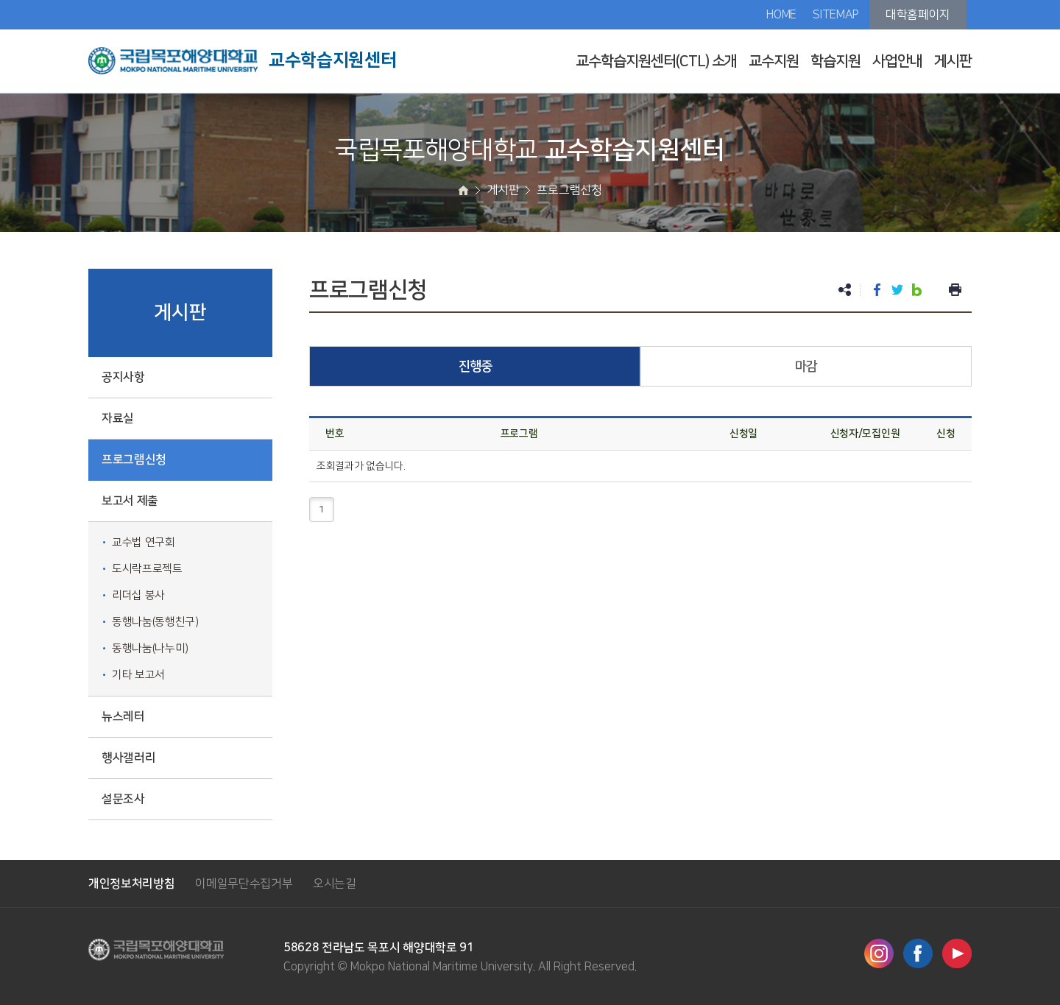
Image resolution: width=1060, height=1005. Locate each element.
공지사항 (123, 377)
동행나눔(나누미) (150, 648)
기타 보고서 (138, 675)
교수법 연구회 (143, 542)
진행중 (475, 366)
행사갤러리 (128, 757)
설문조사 (123, 798)
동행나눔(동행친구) (155, 622)
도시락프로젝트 (147, 569)
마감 (806, 366)
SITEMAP (836, 14)
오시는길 (334, 883)
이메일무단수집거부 (243, 883)
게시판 (953, 61)
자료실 (118, 418)
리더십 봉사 (138, 595)
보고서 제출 (130, 500)
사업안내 (897, 61)
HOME (781, 14)
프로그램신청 (134, 459)
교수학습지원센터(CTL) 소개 (656, 61)
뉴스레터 (123, 716)
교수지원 (774, 61)
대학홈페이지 (918, 14)
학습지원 (835, 61)
